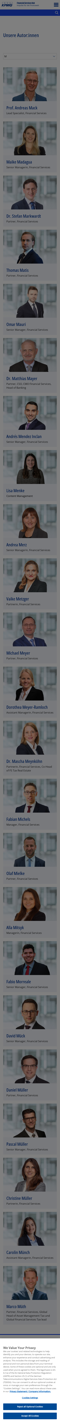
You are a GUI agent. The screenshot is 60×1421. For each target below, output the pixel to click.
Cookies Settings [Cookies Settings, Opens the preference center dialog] (30, 1403)
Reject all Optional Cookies (30, 1412)
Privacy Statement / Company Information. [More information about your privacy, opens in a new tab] (30, 1397)
